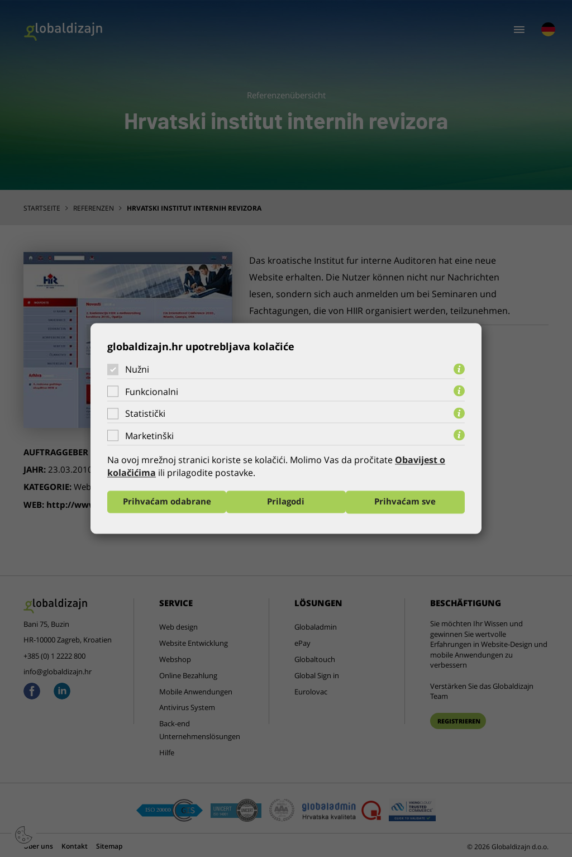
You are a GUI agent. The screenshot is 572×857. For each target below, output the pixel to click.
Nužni (137, 369)
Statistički (145, 413)
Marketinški (149, 436)
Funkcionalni (151, 391)
